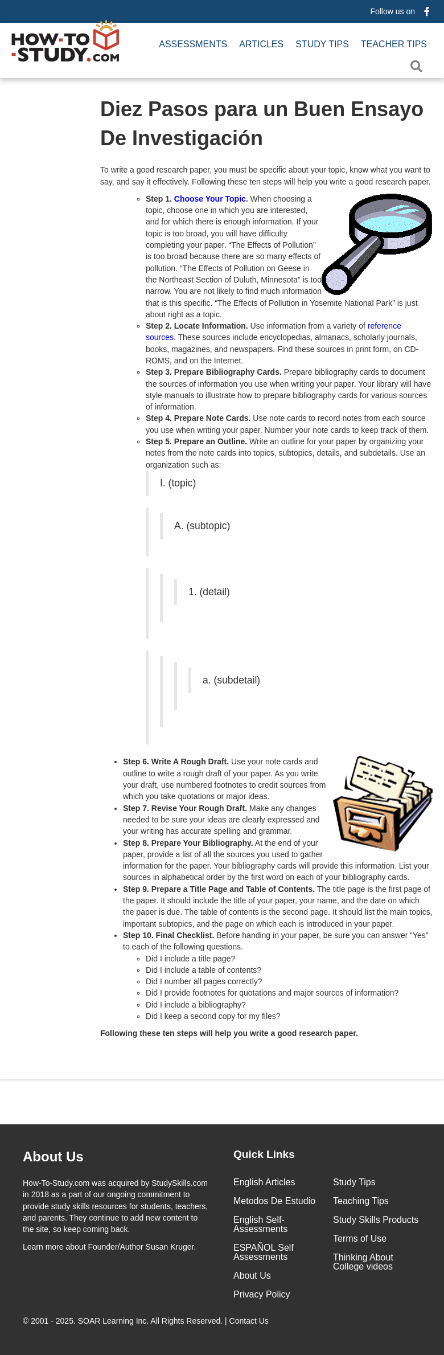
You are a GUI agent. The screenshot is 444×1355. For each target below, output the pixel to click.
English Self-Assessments (260, 1224)
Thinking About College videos (363, 1261)
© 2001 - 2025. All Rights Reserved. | (147, 1320)
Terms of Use (360, 1238)
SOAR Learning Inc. (113, 1320)
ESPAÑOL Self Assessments (263, 1252)
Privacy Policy (261, 1294)
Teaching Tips (361, 1201)
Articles (261, 44)
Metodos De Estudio (274, 1201)
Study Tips (322, 44)
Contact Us (250, 1320)
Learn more (43, 1246)
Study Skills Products (375, 1220)
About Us (252, 1275)
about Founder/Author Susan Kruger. (109, 1246)
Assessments (193, 44)
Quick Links (264, 1154)
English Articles (264, 1182)
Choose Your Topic (210, 198)
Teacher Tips (394, 44)
